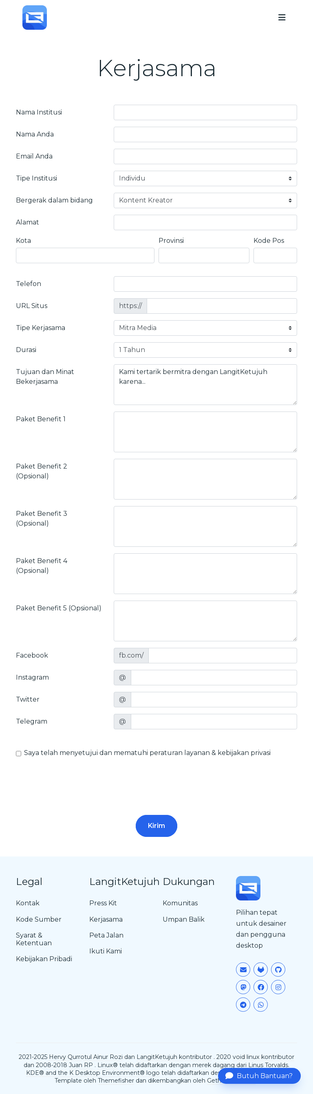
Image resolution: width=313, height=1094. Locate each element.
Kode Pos (268, 240)
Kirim (156, 826)
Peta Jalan (106, 935)
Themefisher (116, 1080)
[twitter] (214, 699)
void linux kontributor (263, 1057)
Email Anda (34, 156)
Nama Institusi (39, 112)
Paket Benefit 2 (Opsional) (41, 471)
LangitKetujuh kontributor (174, 1057)
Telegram (31, 721)
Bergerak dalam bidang (54, 200)
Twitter (28, 699)
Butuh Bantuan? (259, 1076)
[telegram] (214, 721)
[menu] (282, 17)
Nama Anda (35, 134)
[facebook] (222, 655)
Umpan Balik (184, 919)
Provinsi (171, 240)
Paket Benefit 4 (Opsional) (41, 566)
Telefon (28, 284)
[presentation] (78, 779)
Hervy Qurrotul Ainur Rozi (86, 1057)
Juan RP (81, 1065)
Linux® (107, 1065)
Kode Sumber (39, 919)
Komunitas (180, 903)
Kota (23, 240)
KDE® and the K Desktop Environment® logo (93, 1072)
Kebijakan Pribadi (44, 959)
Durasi (26, 350)
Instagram (32, 677)
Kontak (28, 903)
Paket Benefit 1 (41, 419)
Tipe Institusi (36, 178)
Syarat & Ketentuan (34, 939)
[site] (222, 306)
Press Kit (103, 903)
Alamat (27, 222)
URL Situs (31, 306)
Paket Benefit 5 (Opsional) (58, 608)
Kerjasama (106, 919)
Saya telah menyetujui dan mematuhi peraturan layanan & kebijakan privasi (147, 753)
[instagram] (214, 677)
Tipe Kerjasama (40, 328)
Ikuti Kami (105, 951)
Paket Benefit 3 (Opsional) (41, 518)
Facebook (32, 655)
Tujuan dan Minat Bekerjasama (45, 376)
